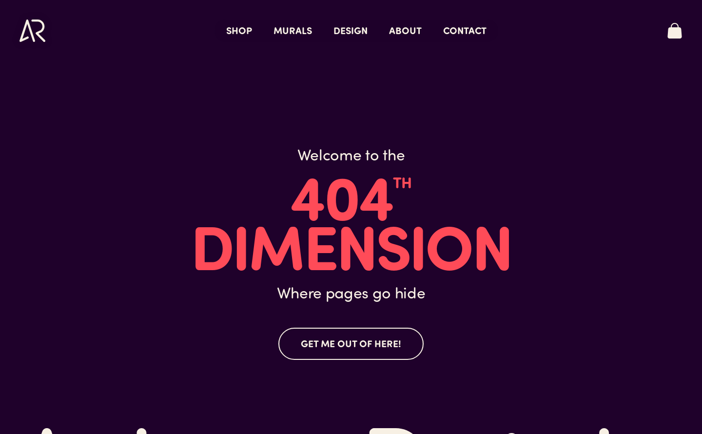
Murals (292, 30)
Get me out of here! (351, 343)
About (405, 30)
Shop (239, 30)
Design (350, 30)
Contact (465, 30)
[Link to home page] (32, 31)
